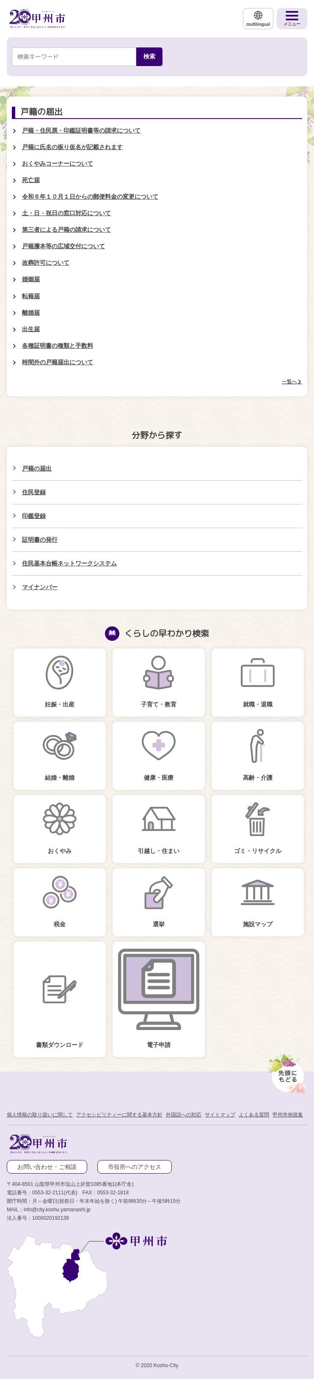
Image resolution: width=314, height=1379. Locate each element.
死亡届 (31, 180)
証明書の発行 (40, 539)
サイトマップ (220, 1115)
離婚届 (31, 312)
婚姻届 (31, 279)
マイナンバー (40, 587)
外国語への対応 (183, 1115)
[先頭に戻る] (286, 1071)
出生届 (31, 329)
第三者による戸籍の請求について (66, 229)
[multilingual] (258, 18)
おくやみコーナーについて (57, 163)
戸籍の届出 (37, 468)
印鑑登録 (34, 515)
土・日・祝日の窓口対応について (66, 213)
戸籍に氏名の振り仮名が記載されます (72, 147)
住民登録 (34, 492)
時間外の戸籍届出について (57, 362)
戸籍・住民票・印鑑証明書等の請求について (81, 130)
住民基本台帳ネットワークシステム (69, 563)
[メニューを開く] (292, 18)
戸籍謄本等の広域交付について (63, 246)
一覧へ (289, 382)
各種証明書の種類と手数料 (57, 345)
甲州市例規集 (288, 1115)
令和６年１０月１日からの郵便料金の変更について (90, 196)
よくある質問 (254, 1115)
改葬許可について (45, 262)
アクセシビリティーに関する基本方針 (119, 1115)
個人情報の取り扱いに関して (40, 1115)
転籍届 (31, 296)
